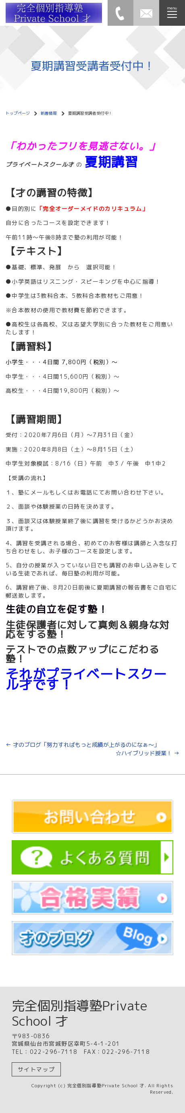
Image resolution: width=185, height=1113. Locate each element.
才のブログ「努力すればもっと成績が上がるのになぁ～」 (85, 744)
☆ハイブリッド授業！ (147, 753)
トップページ (18, 113)
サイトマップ (36, 1069)
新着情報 (49, 113)
